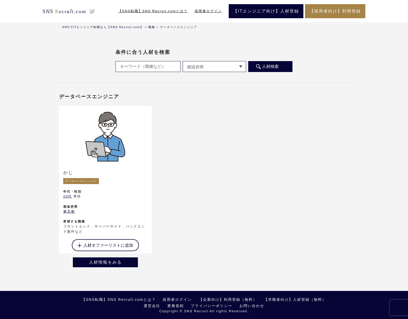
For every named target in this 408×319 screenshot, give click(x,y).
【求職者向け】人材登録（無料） (295, 299)
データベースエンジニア (81, 181)
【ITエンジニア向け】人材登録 (266, 11)
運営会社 (152, 306)
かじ (68, 172)
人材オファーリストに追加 (108, 245)
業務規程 (175, 306)
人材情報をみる (105, 262)
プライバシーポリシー (211, 306)
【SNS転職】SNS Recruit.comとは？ (153, 11)
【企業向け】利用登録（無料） (228, 299)
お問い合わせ (251, 306)
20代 (67, 196)
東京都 (69, 211)
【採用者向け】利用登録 (335, 11)
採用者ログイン (208, 11)
